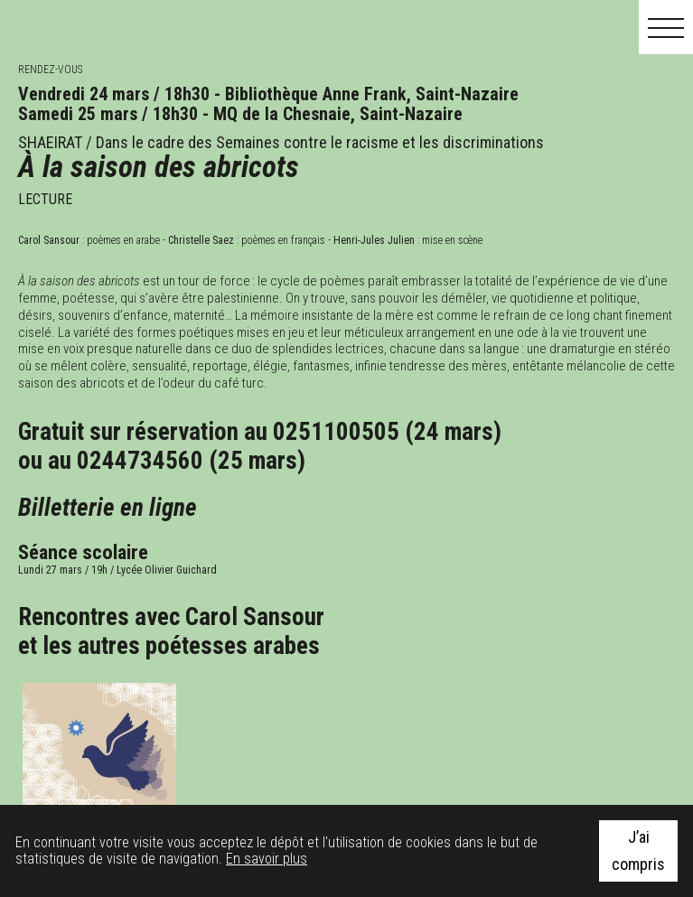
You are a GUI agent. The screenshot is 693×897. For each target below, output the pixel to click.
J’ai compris (638, 850)
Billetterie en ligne (107, 507)
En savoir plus (266, 858)
